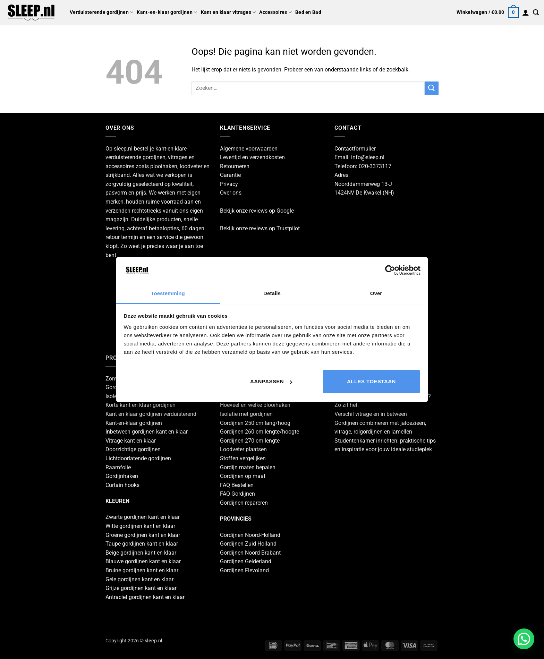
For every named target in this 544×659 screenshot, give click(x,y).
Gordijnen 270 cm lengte (250, 440)
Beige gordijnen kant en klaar (140, 552)
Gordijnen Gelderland (245, 561)
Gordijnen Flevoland (244, 570)
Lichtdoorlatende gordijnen (138, 458)
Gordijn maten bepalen (247, 467)
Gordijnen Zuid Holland (248, 543)
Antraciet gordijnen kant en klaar (145, 597)
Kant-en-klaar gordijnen (167, 12)
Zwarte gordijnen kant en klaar (142, 517)
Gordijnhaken (121, 476)
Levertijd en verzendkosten (252, 157)
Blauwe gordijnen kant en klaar (143, 561)
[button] (488, 12)
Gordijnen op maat (242, 476)
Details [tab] (272, 293)
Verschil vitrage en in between (370, 414)
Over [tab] (376, 293)
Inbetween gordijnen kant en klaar (146, 431)
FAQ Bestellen (237, 485)
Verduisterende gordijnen (101, 12)
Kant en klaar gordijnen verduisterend (150, 414)
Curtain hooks (122, 485)
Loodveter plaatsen (243, 449)
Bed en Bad (308, 12)
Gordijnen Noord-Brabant (250, 552)
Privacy (229, 184)
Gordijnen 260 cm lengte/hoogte (259, 431)
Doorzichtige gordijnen (133, 449)
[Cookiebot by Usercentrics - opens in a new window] (390, 270)
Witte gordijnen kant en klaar (140, 526)
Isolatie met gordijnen (246, 414)
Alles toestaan (371, 381)
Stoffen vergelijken (243, 458)
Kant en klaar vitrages (228, 12)
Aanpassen (271, 381)
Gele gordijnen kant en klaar (139, 579)
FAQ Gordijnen (237, 493)
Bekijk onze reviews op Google (257, 210)
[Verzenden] (432, 88)
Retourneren (234, 166)
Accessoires (275, 12)
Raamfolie (118, 467)
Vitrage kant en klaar (130, 440)
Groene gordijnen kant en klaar (142, 535)
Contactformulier (355, 148)
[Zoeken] (536, 13)
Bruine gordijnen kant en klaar (141, 570)
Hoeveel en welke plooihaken (255, 405)
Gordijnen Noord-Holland (250, 535)
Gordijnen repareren (244, 502)
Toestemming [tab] (168, 293)
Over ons (230, 192)
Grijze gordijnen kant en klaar (141, 588)
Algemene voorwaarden (249, 148)
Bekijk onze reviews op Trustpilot (260, 228)
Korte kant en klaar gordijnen (140, 405)
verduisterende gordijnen (135, 157)
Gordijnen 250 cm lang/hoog (255, 423)
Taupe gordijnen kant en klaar (141, 543)
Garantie (230, 175)
